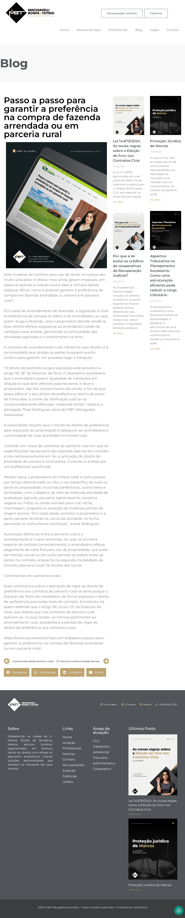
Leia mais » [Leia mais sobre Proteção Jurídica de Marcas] (135, 889)
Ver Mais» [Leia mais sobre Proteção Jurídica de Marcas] (155, 199)
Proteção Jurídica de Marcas (149, 885)
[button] (16, 672)
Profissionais (118, 30)
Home (64, 30)
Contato (173, 30)
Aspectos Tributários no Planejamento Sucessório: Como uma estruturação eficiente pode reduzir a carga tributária (163, 275)
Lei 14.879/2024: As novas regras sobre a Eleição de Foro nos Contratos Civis (127, 151)
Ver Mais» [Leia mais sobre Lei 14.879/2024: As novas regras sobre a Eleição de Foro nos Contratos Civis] (118, 202)
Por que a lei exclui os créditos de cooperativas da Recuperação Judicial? (128, 266)
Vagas (154, 30)
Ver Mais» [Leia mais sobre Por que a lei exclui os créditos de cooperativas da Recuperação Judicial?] (118, 333)
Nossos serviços (89, 30)
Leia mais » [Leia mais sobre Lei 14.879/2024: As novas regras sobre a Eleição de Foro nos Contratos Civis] (135, 814)
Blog (138, 30)
